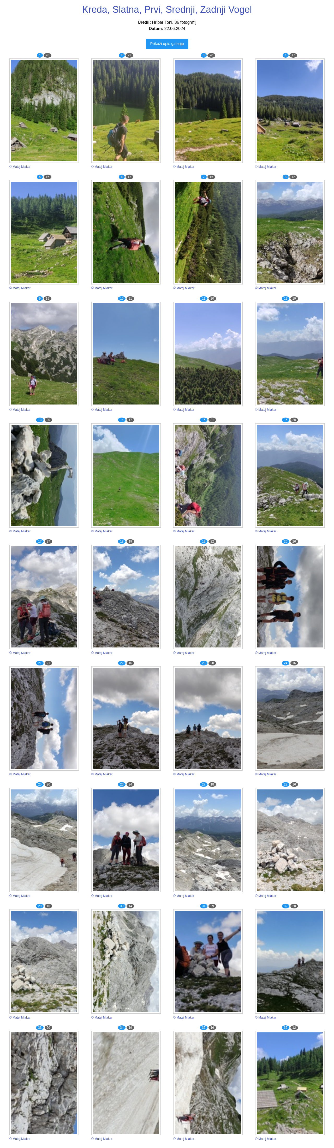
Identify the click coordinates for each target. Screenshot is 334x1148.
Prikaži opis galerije (167, 43)
